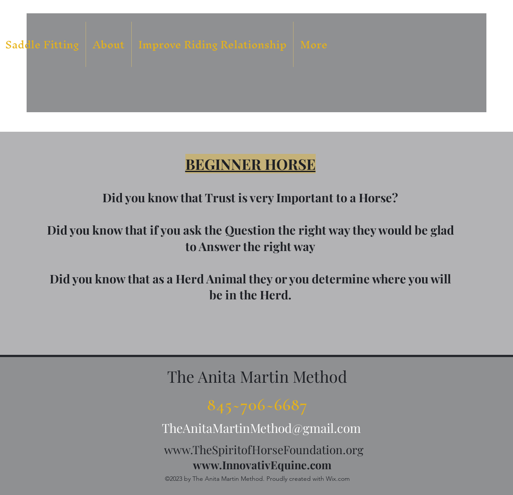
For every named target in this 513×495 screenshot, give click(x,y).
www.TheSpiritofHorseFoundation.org (264, 449)
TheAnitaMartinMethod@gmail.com (261, 428)
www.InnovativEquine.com (262, 464)
